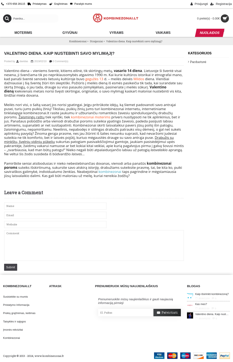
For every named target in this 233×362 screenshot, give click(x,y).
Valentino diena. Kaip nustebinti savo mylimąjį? (212, 314)
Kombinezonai (11, 337)
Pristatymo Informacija (16, 304)
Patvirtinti (167, 312)
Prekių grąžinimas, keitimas (19, 313)
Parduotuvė (198, 62)
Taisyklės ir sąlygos (14, 321)
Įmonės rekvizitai (13, 329)
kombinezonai (109, 171)
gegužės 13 (94, 79)
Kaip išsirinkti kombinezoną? (212, 294)
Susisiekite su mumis (15, 296)
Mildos (138, 79)
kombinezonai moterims (90, 117)
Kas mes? (201, 304)
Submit (10, 267)
